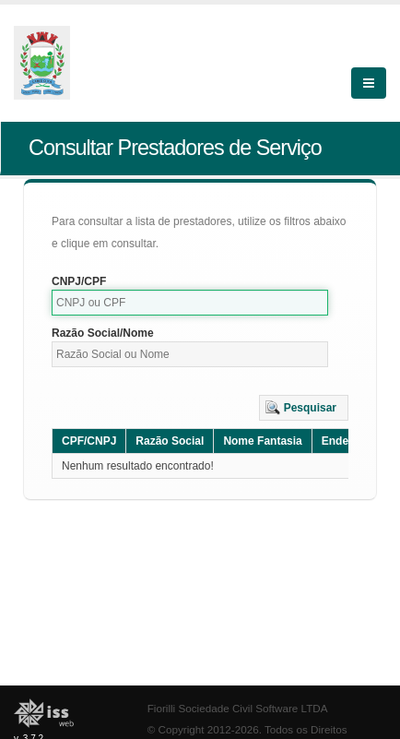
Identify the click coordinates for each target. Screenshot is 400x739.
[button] (303, 408)
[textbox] (190, 303)
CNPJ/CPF (79, 281)
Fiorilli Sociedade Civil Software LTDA (237, 708)
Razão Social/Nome (103, 333)
